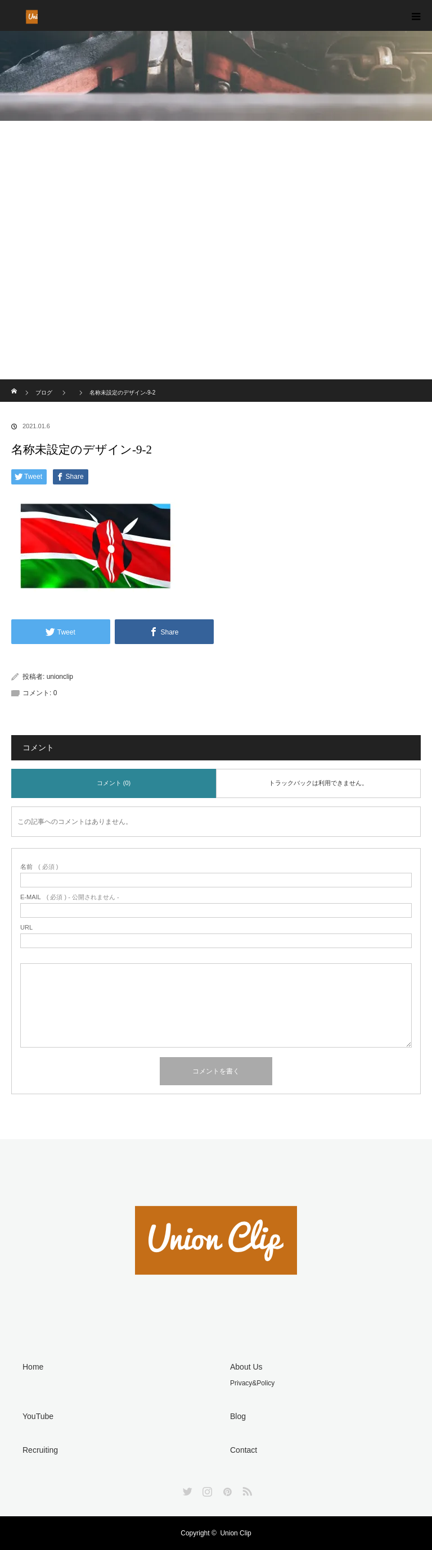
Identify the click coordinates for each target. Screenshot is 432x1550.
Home (32, 1366)
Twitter (186, 1489)
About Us (246, 1366)
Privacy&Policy (252, 1383)
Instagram (205, 1489)
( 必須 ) (39, 867)
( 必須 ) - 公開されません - (69, 897)
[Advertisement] (216, 295)
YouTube (37, 1416)
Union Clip (235, 1533)
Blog (238, 1416)
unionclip (60, 677)
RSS (245, 1489)
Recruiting (40, 1449)
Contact (243, 1449)
